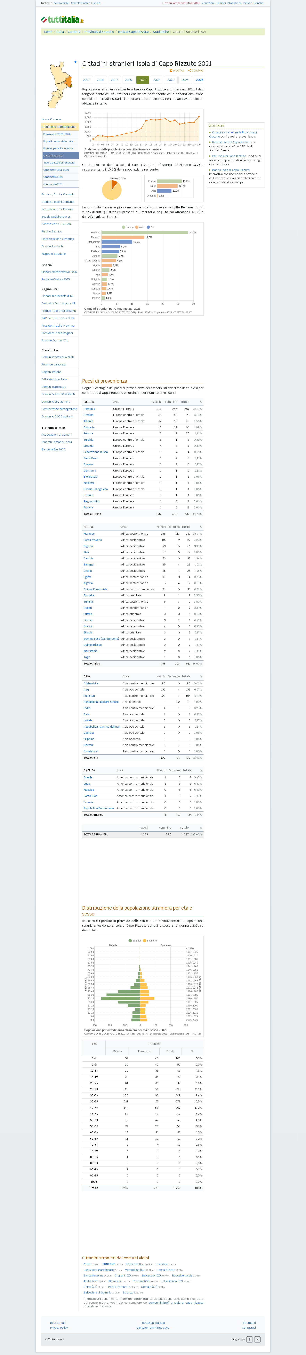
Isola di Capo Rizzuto (133, 32)
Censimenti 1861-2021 (56, 169)
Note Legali (57, 1323)
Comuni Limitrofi (52, 246)
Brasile (88, 777)
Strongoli (133, 1292)
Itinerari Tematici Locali (57, 442)
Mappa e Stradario (54, 253)
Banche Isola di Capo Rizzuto (231, 142)
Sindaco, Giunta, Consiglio (58, 194)
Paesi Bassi (91, 458)
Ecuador (89, 802)
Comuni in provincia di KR (58, 357)
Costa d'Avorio (93, 540)
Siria (87, 714)
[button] (249, 1339)
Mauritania (90, 651)
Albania (88, 421)
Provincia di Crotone (99, 32)
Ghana (88, 571)
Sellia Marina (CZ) (176, 1281)
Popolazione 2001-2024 (56, 134)
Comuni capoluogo (54, 387)
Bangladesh (91, 751)
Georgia (89, 732)
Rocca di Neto (170, 1270)
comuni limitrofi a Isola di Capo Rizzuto (176, 1302)
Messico (89, 789)
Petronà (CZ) (145, 1281)
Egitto (88, 577)
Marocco (89, 533)
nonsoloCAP (61, 3)
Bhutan (88, 745)
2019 (114, 80)
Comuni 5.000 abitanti (57, 416)
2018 (100, 80)
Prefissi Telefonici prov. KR (59, 311)
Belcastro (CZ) (155, 1275)
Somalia (89, 595)
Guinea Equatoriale (96, 589)
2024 (185, 80)
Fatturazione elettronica (57, 209)
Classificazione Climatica (58, 239)
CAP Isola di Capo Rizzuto (229, 156)
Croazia (88, 445)
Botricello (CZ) (139, 1264)
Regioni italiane (51, 372)
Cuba (87, 783)
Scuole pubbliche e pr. (56, 216)
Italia (60, 32)
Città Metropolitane (54, 379)
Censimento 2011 (53, 184)
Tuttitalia (46, 3)
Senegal (89, 564)
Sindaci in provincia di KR (58, 296)
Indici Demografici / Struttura (59, 162)
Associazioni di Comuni (57, 434)
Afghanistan (91, 683)
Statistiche (234, 3)
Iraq (86, 689)
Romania (89, 409)
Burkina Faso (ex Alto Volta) (101, 638)
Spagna (88, 464)
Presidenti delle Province (58, 325)
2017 (86, 80)
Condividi (196, 70)
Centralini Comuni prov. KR (58, 303)
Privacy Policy (59, 1327)
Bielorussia (91, 476)
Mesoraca (119, 1281)
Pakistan (89, 696)
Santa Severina (98, 1275)
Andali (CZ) (95, 1281)
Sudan (88, 608)
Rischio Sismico (52, 231)
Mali (86, 552)
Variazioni (208, 3)
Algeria (88, 583)
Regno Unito (92, 501)
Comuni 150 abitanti (56, 401)
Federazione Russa (96, 452)
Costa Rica (90, 796)
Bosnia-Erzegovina (96, 489)
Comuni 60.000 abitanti (58, 394)
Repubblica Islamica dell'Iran (102, 726)
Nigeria (88, 546)
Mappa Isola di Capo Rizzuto (231, 170)
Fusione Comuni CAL (55, 340)
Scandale (166, 1264)
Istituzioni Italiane (153, 1323)
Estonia (88, 495)
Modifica (177, 70)
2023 (170, 80)
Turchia (88, 439)
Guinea (88, 626)
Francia (88, 507)
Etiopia (88, 632)
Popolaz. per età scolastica (58, 148)
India (87, 708)
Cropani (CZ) (127, 1275)
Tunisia (88, 601)
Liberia (88, 620)
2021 (143, 80)
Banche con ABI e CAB (56, 224)
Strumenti (249, 1323)
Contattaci (249, 1327)
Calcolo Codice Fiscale (85, 3)
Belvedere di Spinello (102, 1292)
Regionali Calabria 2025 (56, 279)
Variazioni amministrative (153, 1327)
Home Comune (51, 119)
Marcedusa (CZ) (139, 1270)
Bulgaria (89, 427)
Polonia (88, 433)
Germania (90, 470)
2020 (128, 80)
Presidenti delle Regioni (57, 333)
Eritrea (88, 614)
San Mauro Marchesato (103, 1270)
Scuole (247, 3)
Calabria (74, 32)
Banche (259, 3)
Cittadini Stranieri (53, 155)
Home (48, 32)
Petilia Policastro (123, 1287)
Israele (88, 720)
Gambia (88, 558)
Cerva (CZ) (94, 1287)
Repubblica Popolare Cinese (101, 702)
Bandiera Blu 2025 (53, 449)
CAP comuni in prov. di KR (58, 318)
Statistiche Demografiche (59, 127)
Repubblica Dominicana (99, 808)
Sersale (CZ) (153, 1287)
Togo (87, 657)
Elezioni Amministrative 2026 (181, 3)
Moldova (89, 483)
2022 (156, 80)
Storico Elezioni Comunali (58, 202)
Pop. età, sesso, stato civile (58, 141)
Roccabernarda (186, 1275)
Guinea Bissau (93, 645)
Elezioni (221, 3)
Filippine (89, 739)
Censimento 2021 (53, 177)
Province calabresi (54, 364)
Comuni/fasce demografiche (59, 409)
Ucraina (88, 415)
